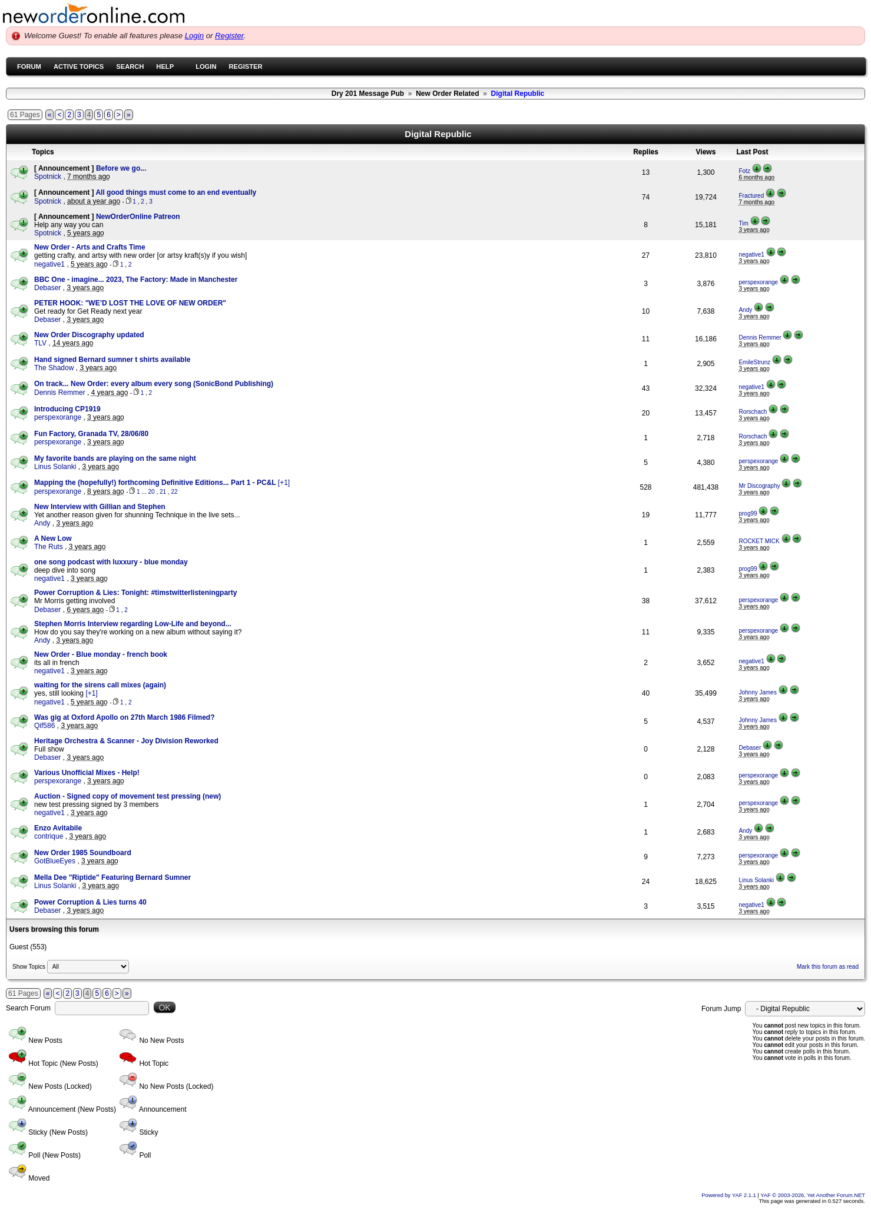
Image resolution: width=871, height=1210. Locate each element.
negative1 (49, 264)
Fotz (744, 171)
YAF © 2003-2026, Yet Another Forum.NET (812, 1195)
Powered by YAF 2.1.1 (729, 1195)
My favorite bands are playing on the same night (115, 458)
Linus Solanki (55, 467)
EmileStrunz (754, 362)
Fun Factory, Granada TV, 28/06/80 (91, 434)
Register (229, 35)
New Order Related (447, 93)
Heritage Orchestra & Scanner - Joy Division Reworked (126, 741)
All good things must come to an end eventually (175, 192)
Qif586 (44, 726)
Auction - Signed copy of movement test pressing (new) (127, 796)
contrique (48, 836)
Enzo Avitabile (58, 828)
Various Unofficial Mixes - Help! (87, 773)
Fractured (751, 195)
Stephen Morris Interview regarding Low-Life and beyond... (132, 624)
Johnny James (757, 692)
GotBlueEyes (54, 861)
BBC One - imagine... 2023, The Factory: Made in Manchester (135, 279)
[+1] (284, 482)
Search (130, 66)
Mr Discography (759, 486)
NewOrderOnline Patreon (138, 216)
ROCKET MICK (758, 541)
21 (163, 491)
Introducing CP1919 (67, 409)
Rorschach (752, 411)
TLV (40, 343)
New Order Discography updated (89, 335)
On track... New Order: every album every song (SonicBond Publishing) (153, 384)
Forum (29, 66)
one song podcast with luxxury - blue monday (111, 562)
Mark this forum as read (828, 966)
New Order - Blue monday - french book (100, 654)
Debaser (47, 288)
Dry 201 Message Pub (368, 93)
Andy (745, 310)
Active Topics (79, 66)
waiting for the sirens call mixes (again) (100, 685)
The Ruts (48, 547)
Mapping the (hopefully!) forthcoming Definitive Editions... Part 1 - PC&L (156, 482)
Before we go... (121, 168)
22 (174, 491)
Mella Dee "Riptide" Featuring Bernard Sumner (112, 877)
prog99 (747, 513)
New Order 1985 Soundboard (82, 853)
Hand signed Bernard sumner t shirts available (112, 359)
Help (165, 66)
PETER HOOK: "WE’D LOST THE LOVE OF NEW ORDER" (130, 303)
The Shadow (54, 368)
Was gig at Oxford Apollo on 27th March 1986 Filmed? (124, 717)
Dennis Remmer (759, 337)
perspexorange (758, 282)
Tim (743, 223)
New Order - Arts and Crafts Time (89, 247)
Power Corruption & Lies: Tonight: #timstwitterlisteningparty (135, 593)
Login (194, 35)
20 (151, 491)
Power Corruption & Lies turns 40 (90, 902)
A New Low (53, 538)
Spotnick (47, 176)
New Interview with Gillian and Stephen (99, 507)
